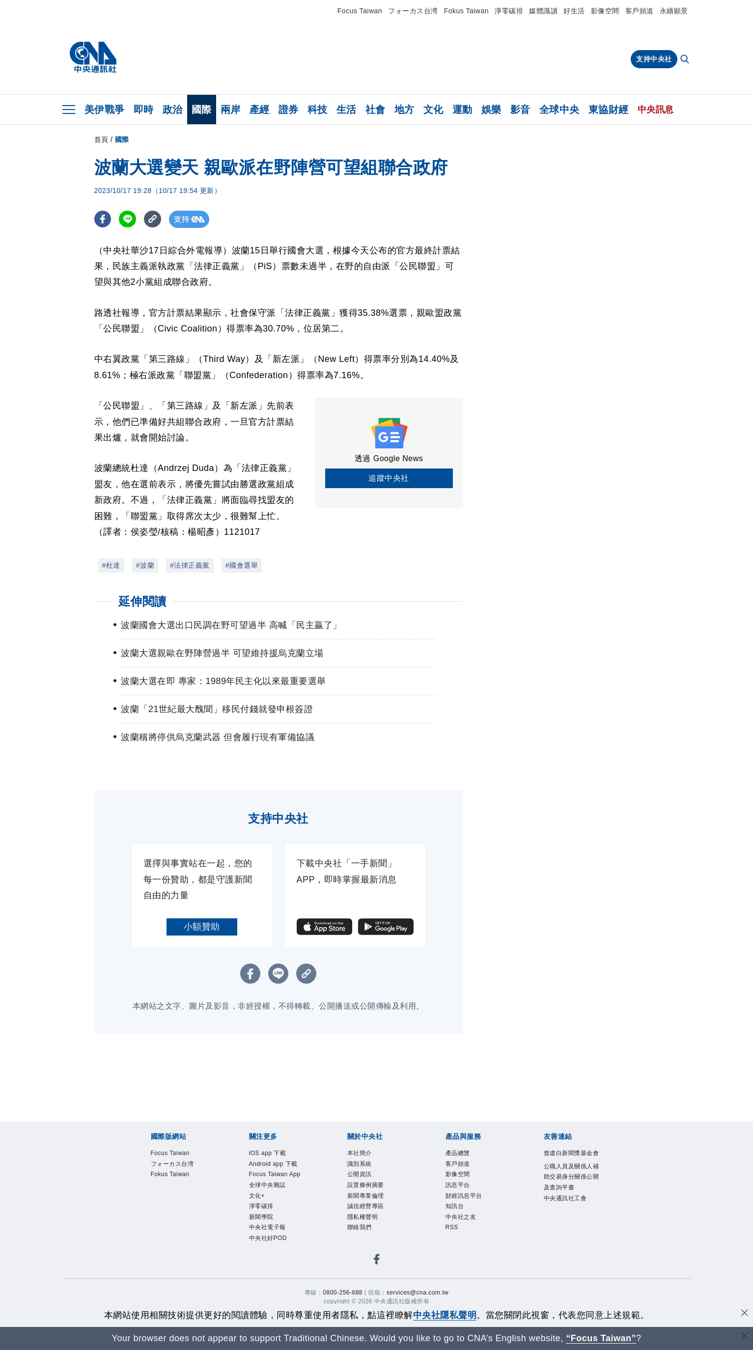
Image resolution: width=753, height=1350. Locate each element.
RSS (452, 1227)
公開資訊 (359, 1174)
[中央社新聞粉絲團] (377, 1261)
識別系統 (359, 1163)
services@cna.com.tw (417, 1292)
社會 (375, 109)
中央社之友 (461, 1216)
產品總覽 (458, 1153)
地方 (404, 109)
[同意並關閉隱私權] (744, 1314)
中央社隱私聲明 (445, 1315)
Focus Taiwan (359, 10)
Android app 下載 (273, 1163)
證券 (289, 109)
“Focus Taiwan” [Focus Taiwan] (601, 1338)
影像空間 (605, 10)
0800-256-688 (343, 1292)
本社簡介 (359, 1153)
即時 (144, 109)
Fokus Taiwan (466, 10)
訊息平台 (458, 1185)
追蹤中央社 (388, 478)
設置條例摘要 (365, 1185)
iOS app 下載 (267, 1153)
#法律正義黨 (190, 565)
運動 (462, 109)
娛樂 (491, 109)
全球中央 (559, 109)
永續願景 (674, 10)
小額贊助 (202, 927)
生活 (346, 109)
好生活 (574, 10)
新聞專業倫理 (365, 1195)
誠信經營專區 (365, 1206)
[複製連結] (153, 219)
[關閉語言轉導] (744, 1337)
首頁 (101, 139)
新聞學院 (261, 1216)
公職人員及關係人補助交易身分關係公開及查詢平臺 (571, 1177)
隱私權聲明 (362, 1216)
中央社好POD (268, 1238)
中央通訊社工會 (565, 1198)
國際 (202, 109)
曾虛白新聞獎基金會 (571, 1153)
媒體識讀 (543, 10)
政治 (173, 109)
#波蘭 (145, 565)
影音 (520, 109)
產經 (260, 109)
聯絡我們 (359, 1227)
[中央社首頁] (93, 57)
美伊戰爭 (104, 109)
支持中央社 (654, 59)
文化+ (257, 1195)
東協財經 (608, 109)
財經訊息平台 (464, 1195)
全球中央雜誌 (267, 1185)
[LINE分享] (128, 219)
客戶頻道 (639, 10)
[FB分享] (103, 219)
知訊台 (455, 1206)
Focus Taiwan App (275, 1174)
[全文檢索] (685, 60)
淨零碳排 (509, 10)
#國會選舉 (241, 565)
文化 (433, 109)
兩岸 (231, 109)
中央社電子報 (267, 1227)
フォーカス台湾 (413, 10)
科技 (317, 109)
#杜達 (111, 565)
